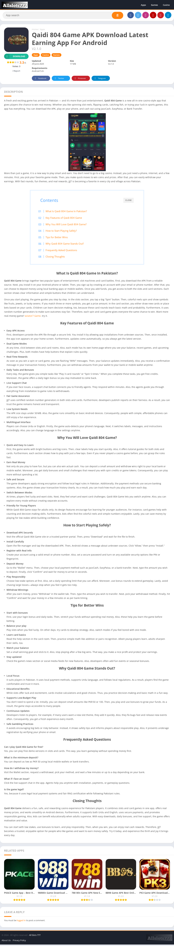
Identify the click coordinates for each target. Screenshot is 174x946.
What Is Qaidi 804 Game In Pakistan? (68, 212)
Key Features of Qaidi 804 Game (66, 218)
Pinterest (80, 79)
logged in (21, 921)
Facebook (40, 79)
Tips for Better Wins (59, 238)
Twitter (59, 79)
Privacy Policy (19, 941)
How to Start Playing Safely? (63, 231)
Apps (143, 4)
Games (154, 4)
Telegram (100, 79)
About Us (6, 941)
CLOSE (128, 201)
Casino (166, 4)
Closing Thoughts (57, 257)
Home (35, 30)
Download (14, 57)
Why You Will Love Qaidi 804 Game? (68, 225)
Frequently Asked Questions (63, 251)
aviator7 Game (32, 317)
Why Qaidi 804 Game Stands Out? (67, 244)
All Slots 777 (34, 936)
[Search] (63, 15)
